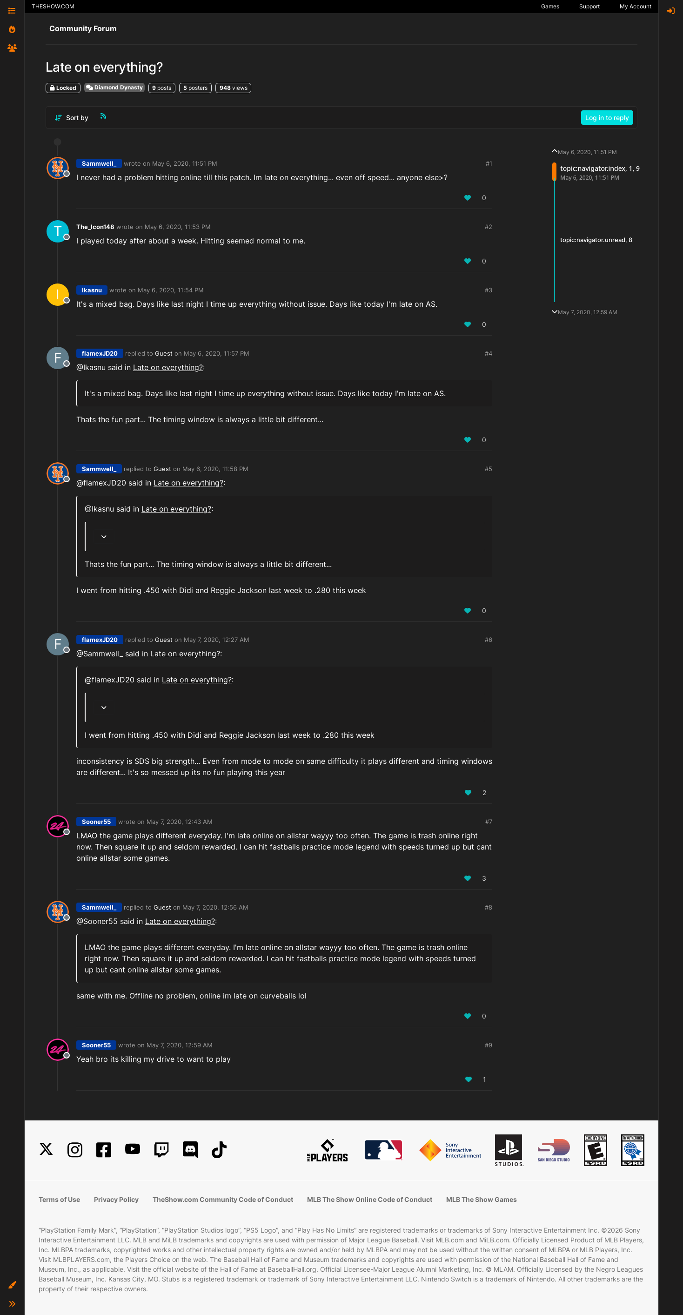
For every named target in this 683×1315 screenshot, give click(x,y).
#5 (488, 468)
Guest (164, 353)
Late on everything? (168, 367)
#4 (488, 353)
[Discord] (190, 1150)
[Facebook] (103, 1150)
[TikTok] (219, 1150)
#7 (488, 821)
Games (550, 6)
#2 (488, 226)
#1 (489, 163)
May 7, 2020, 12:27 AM (216, 639)
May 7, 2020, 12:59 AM (180, 1045)
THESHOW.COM (53, 6)
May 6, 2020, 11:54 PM (171, 290)
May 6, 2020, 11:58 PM (215, 468)
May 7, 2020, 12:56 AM (215, 907)
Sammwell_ (99, 163)
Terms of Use (59, 1199)
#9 (488, 1045)
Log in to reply (607, 117)
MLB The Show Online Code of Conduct (369, 1199)
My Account (635, 6)
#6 (488, 639)
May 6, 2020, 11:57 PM (216, 353)
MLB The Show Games (481, 1199)
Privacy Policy (116, 1199)
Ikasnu (92, 290)
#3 (488, 290)
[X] (46, 1150)
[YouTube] (132, 1150)
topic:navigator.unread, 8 (596, 239)
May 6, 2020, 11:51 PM (184, 163)
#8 (488, 907)
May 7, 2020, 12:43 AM (180, 821)
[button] (12, 1285)
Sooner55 (96, 821)
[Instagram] (74, 1150)
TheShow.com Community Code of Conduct (223, 1199)
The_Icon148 (95, 226)
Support (589, 6)
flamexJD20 (100, 353)
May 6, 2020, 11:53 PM (178, 226)
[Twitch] (161, 1150)
